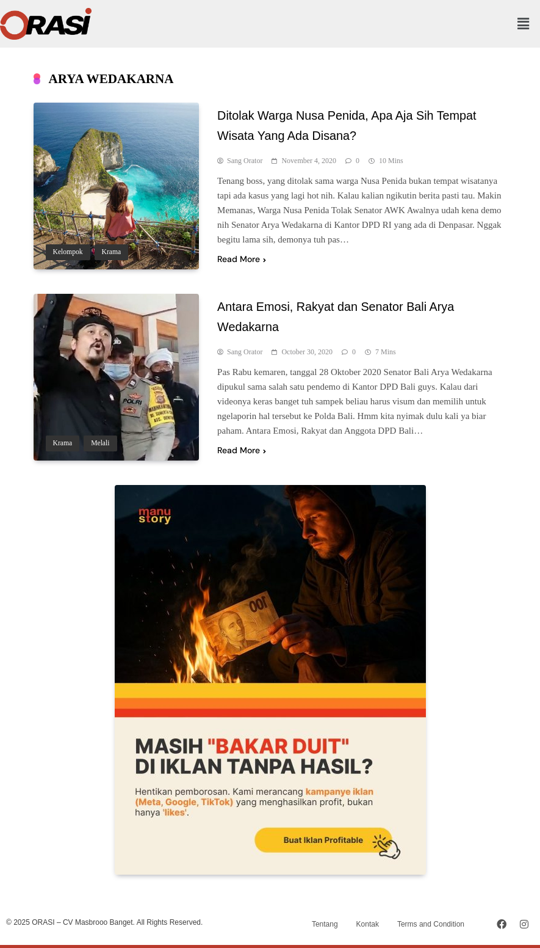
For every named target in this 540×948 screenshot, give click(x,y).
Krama (111, 252)
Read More (241, 258)
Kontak (367, 924)
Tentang (325, 924)
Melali (100, 443)
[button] (523, 23)
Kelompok (68, 252)
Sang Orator (244, 160)
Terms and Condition (430, 924)
